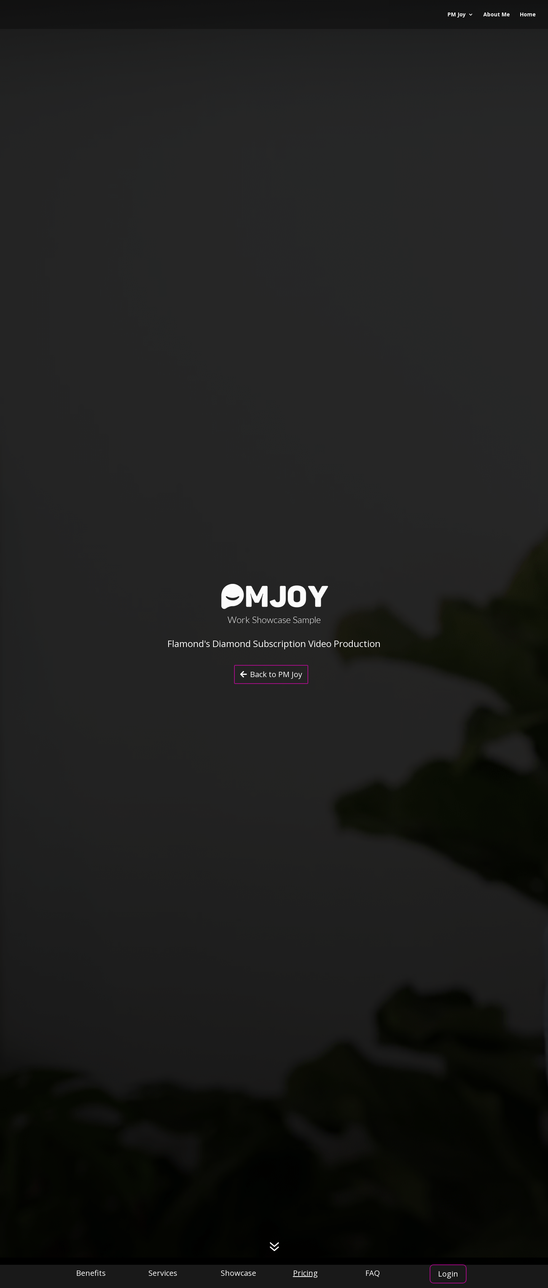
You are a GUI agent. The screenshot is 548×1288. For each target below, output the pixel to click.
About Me (496, 15)
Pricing (305, 1273)
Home (528, 15)
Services (162, 1273)
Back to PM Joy (276, 674)
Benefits (91, 1273)
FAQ (372, 1273)
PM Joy (457, 15)
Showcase (238, 1273)
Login (448, 1274)
